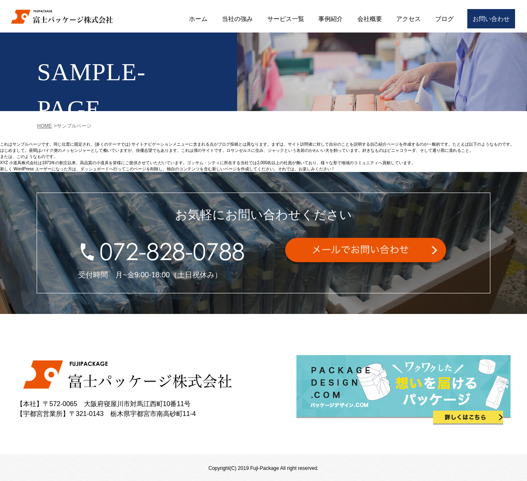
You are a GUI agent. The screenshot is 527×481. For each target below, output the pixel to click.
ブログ (444, 18)
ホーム (198, 18)
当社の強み (237, 18)
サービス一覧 (285, 18)
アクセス (408, 18)
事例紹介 (330, 18)
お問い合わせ (491, 18)
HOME (44, 126)
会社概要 (369, 18)
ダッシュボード (94, 169)
